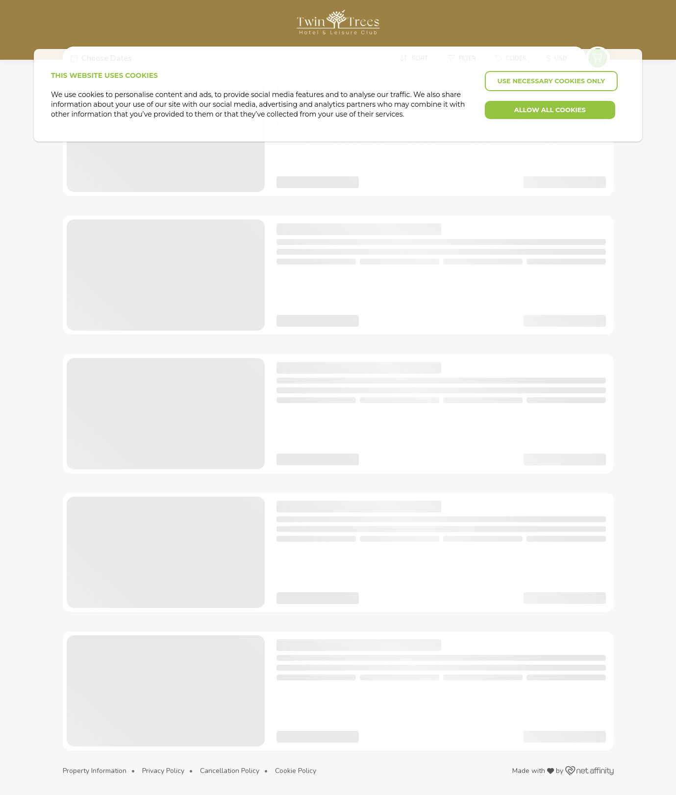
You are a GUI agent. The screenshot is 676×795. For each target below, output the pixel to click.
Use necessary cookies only (551, 81)
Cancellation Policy (229, 770)
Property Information (94, 770)
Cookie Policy (295, 770)
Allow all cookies (550, 110)
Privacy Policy (163, 770)
